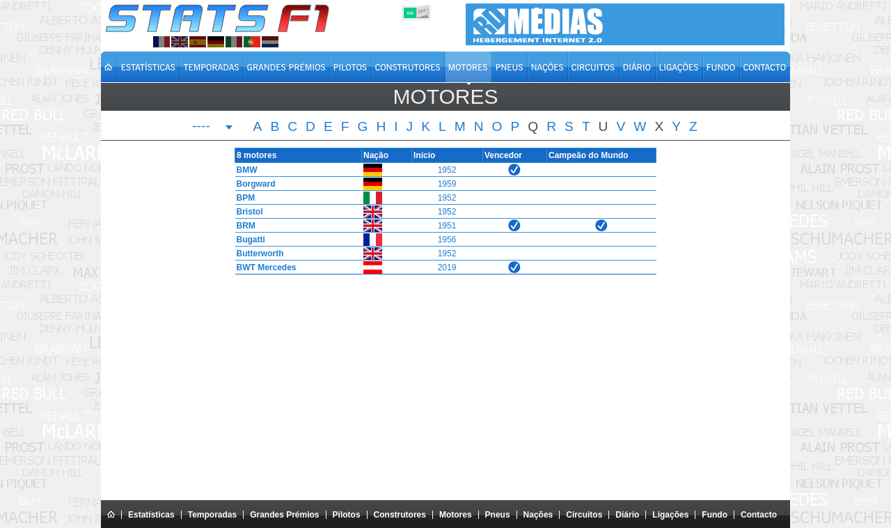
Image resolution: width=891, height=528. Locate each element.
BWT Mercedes (263, 267)
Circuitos (584, 515)
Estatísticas (151, 515)
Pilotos (347, 515)
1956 (447, 239)
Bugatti (247, 239)
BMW (243, 170)
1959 (447, 184)
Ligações (670, 515)
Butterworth (257, 253)
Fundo (714, 515)
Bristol (246, 212)
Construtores (400, 515)
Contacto (759, 515)
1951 (447, 226)
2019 (447, 267)
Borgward (252, 184)
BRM (242, 226)
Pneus (497, 515)
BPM (242, 198)
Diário (627, 515)
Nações (538, 515)
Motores (455, 515)
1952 (447, 170)
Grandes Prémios (284, 515)
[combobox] (213, 127)
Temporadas (212, 515)
